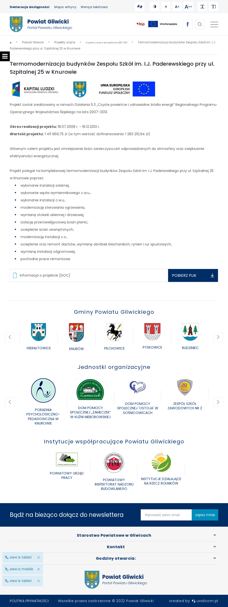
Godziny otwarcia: (116, 558)
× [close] (37, 580)
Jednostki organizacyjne (114, 367)
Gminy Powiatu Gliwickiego (114, 312)
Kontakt (116, 547)
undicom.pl (205, 600)
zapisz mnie (205, 514)
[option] (38, 337)
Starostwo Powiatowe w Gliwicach (114, 535)
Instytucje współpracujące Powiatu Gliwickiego (114, 441)
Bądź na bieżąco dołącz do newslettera (67, 515)
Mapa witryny (65, 7)
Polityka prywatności (29, 600)
